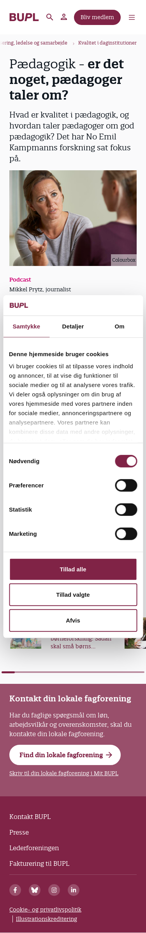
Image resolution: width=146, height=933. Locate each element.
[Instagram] (54, 890)
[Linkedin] (73, 890)
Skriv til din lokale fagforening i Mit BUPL (63, 773)
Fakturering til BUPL (39, 863)
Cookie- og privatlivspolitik (45, 909)
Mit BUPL (64, 17)
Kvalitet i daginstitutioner (107, 43)
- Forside (24, 17)
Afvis (73, 620)
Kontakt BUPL (30, 817)
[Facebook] (15, 890)
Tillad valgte (73, 594)
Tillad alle (73, 569)
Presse (19, 832)
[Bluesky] (34, 890)
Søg (50, 17)
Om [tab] (120, 326)
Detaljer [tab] (73, 326)
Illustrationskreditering (46, 918)
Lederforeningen (34, 848)
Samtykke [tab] (26, 326)
